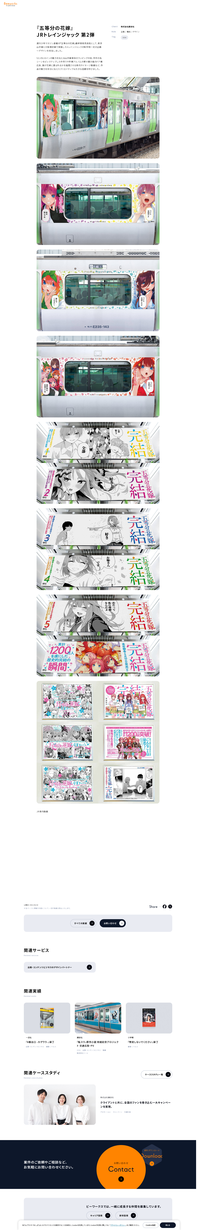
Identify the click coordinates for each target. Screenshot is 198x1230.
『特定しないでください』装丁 (143, 1042)
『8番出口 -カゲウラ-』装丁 (40, 1042)
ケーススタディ (90, 4)
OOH (124, 37)
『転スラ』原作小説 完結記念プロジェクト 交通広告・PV (98, 1043)
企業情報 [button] (110, 4)
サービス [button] (41, 4)
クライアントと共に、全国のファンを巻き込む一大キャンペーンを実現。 (135, 1104)
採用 (127, 4)
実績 (71, 4)
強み (58, 4)
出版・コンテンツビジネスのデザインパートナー (60, 967)
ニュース (142, 4)
